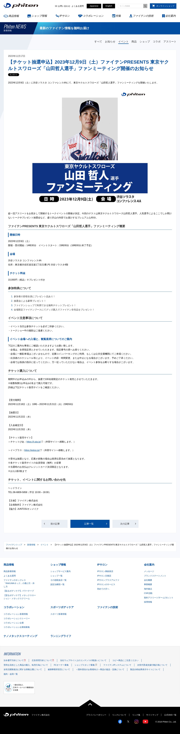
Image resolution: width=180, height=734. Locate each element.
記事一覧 (89, 524)
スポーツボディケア (62, 607)
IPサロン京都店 (104, 576)
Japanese (94, 6)
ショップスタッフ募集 (85, 665)
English (109, 6)
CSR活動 (148, 593)
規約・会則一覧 (11, 674)
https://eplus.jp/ (32, 450)
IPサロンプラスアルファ (108, 580)
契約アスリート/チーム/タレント (158, 597)
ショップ (145, 41)
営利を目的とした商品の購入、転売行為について (26, 665)
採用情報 (148, 602)
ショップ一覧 (56, 576)
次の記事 (125, 524)
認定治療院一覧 (57, 584)
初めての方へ (103, 589)
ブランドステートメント (155, 576)
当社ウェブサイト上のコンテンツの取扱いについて (83, 660)
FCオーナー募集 (61, 665)
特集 (118, 15)
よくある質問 (78, 6)
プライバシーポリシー (96, 715)
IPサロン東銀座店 (105, 571)
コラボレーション (93, 15)
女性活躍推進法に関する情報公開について (23, 669)
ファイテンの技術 (143, 15)
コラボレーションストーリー (17, 618)
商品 (134, 41)
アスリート (169, 41)
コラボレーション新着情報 (16, 614)
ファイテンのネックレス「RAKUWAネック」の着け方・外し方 (19, 583)
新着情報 (31, 545)
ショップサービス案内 (60, 571)
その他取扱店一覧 (58, 580)
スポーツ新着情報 (58, 614)
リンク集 (136, 715)
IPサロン (64, 15)
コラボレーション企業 (14, 623)
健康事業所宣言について (59, 669)
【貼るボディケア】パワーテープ (19, 591)
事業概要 (148, 584)
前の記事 (54, 524)
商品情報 (13, 16)
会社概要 (148, 580)
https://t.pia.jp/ (33, 442)
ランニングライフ (60, 636)
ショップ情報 (39, 15)
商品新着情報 (10, 571)
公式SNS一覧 (170, 715)
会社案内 (170, 15)
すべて (98, 41)
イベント (123, 41)
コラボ (157, 41)
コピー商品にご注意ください (125, 660)
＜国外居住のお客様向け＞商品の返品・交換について (100, 669)
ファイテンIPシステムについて (117, 665)
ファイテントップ (14, 545)
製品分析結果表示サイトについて (145, 669)
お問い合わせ (64, 6)
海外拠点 (148, 589)
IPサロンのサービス (106, 584)
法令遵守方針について (14, 660)
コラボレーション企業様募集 (17, 627)
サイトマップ (152, 715)
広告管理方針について (42, 660)
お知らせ (110, 41)
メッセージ (149, 571)
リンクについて (119, 715)
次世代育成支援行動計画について (152, 665)
